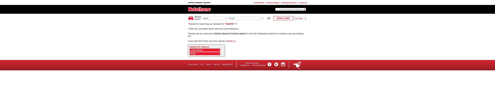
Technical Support (273, 3)
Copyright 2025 (227, 64)
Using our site (193, 64)
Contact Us (303, 3)
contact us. (230, 41)
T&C (202, 64)
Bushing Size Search (289, 3)
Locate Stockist (258, 3)
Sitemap (217, 64)
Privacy (208, 64)
